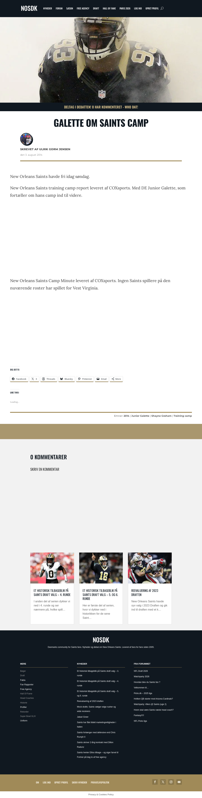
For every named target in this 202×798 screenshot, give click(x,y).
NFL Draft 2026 (141, 671)
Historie (23, 703)
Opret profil (152, 8)
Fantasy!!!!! (139, 715)
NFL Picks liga (140, 721)
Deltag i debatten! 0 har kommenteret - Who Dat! (101, 106)
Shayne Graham (161, 415)
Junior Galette (140, 415)
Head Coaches (27, 698)
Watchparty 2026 (141, 676)
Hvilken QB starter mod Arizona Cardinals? (153, 699)
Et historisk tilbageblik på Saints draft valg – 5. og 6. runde (100, 594)
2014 (126, 415)
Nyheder (47, 8)
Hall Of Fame (109, 8)
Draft (96, 8)
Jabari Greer (82, 717)
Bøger (23, 671)
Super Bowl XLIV (28, 716)
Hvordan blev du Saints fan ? (147, 682)
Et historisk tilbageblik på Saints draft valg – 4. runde (52, 592)
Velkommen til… (141, 687)
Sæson (69, 8)
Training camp (183, 415)
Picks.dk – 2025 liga (143, 693)
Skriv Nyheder (79, 782)
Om (37, 782)
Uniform (23, 720)
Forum (59, 8)
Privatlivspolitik (100, 782)
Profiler (23, 707)
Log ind (138, 8)
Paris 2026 (125, 8)
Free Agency (83, 8)
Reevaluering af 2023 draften (144, 592)
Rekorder (24, 712)
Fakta (22, 680)
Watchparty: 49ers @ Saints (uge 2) (150, 704)
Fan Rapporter (26, 684)
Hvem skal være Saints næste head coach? (154, 710)
